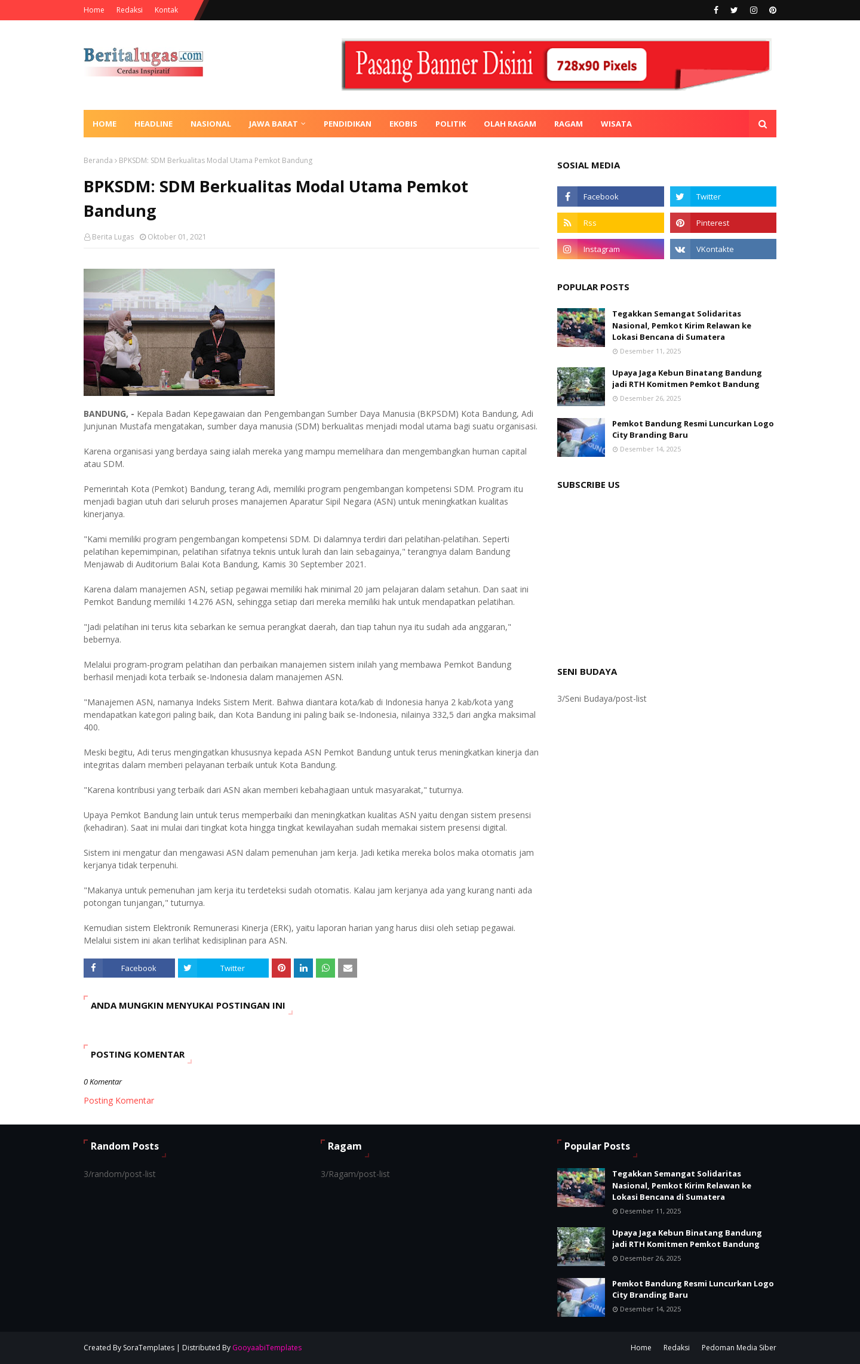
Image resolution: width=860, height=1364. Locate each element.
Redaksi (129, 10)
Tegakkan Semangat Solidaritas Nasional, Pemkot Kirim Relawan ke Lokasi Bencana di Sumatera (681, 325)
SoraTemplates (148, 1348)
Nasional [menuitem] (211, 123)
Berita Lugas (113, 237)
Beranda (98, 160)
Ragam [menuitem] (568, 123)
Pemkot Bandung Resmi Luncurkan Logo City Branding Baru (693, 429)
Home (94, 10)
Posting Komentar (119, 1100)
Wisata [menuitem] (616, 123)
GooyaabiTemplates (267, 1348)
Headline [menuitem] (153, 123)
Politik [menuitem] (450, 123)
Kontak (166, 10)
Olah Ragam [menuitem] (510, 123)
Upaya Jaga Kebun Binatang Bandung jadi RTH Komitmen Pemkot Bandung (687, 378)
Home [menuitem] (104, 123)
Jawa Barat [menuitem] (273, 123)
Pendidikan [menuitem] (347, 123)
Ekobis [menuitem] (403, 123)
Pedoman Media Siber (739, 1348)
